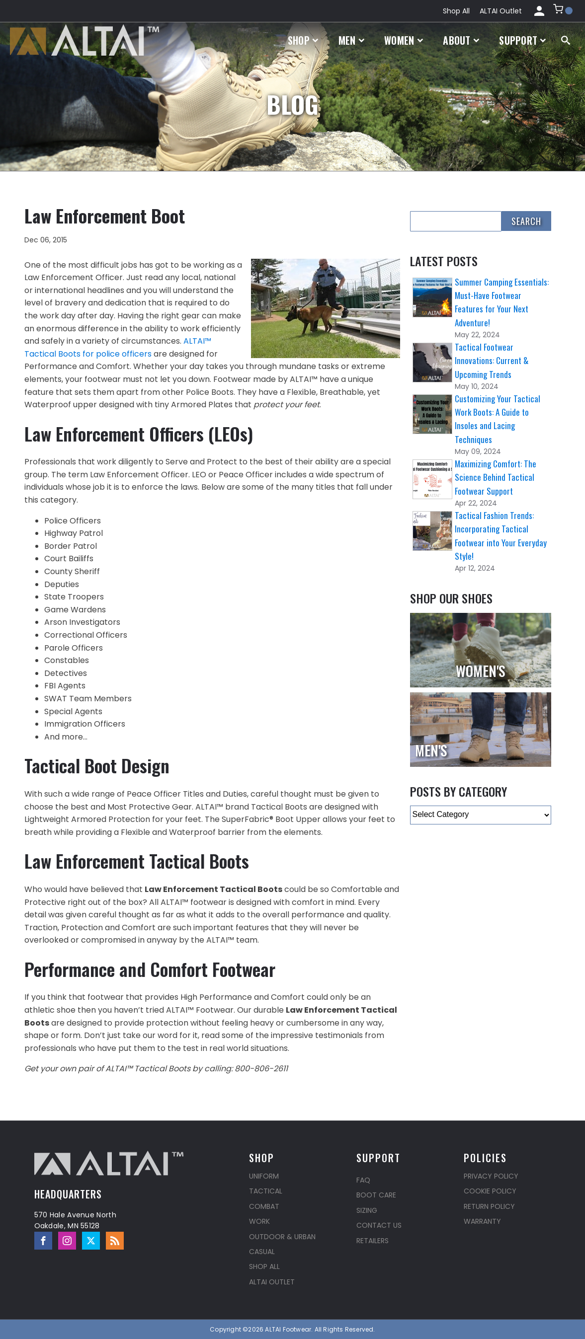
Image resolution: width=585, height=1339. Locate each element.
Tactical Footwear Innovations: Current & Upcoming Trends (491, 360)
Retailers (372, 1241)
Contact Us (379, 1225)
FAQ (363, 1180)
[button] (563, 10)
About (461, 40)
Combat (264, 1206)
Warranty (482, 1221)
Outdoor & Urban (282, 1237)
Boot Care (376, 1195)
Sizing (366, 1210)
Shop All (456, 11)
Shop (303, 40)
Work (259, 1221)
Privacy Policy (491, 1176)
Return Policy (489, 1206)
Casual (262, 1252)
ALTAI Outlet (501, 11)
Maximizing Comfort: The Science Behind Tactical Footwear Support (495, 477)
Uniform (264, 1176)
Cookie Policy (490, 1191)
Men (351, 40)
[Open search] (565, 40)
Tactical (265, 1191)
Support (522, 40)
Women (403, 40)
